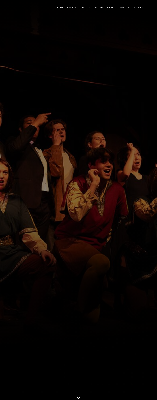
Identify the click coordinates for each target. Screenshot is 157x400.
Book (86, 7)
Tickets (59, 7)
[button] (77, 7)
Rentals (72, 7)
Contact (124, 7)
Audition (98, 7)
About (111, 7)
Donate (138, 7)
